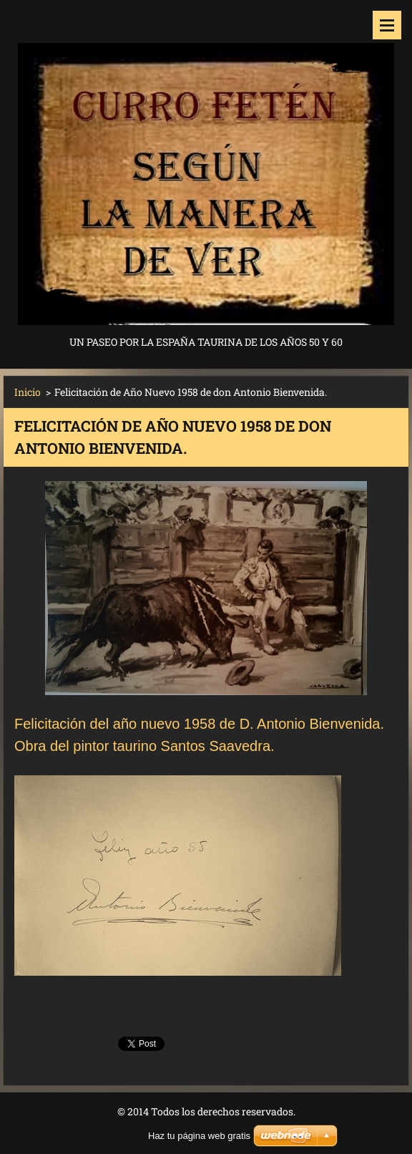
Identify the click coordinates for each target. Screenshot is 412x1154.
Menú (387, 25)
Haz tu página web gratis (199, 1135)
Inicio (27, 392)
